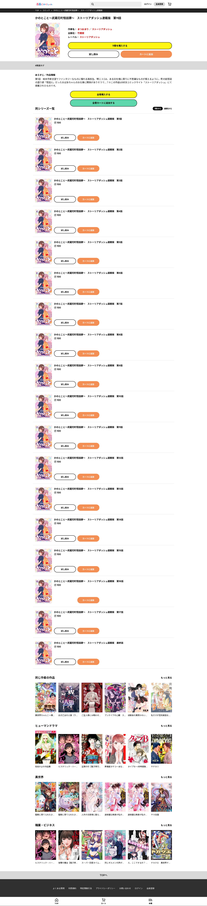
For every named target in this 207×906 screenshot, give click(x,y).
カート (103, 903)
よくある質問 (58, 888)
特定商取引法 (86, 888)
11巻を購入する (119, 45)
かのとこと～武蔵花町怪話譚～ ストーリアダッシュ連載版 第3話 (88, 180)
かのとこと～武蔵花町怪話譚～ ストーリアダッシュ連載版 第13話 (88, 488)
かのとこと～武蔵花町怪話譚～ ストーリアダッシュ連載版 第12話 (88, 457)
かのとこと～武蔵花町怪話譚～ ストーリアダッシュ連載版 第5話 (88, 242)
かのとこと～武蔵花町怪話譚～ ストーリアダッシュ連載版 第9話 (88, 365)
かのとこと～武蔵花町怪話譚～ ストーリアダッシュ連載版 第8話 (88, 334)
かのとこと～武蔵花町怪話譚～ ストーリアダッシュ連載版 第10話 (88, 396)
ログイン (148, 4)
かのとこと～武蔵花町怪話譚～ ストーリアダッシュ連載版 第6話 (88, 273)
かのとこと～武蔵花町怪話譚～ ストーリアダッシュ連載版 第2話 (88, 149)
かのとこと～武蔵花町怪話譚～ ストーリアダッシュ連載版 (77, 10)
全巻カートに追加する (103, 103)
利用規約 (72, 888)
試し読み (93, 54)
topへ (103, 875)
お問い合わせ (125, 888)
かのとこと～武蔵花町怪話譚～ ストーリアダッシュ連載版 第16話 (88, 581)
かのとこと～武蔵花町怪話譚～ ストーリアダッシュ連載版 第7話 (88, 303)
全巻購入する (103, 94)
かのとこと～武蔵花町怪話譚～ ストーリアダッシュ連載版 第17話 (88, 612)
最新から (168, 108)
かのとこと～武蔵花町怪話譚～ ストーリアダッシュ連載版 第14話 (88, 519)
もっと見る (166, 677)
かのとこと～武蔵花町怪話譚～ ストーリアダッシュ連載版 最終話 (88, 642)
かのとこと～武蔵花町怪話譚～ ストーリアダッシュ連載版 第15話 (88, 550)
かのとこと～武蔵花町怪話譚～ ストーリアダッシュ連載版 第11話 (88, 427)
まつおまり (83, 29)
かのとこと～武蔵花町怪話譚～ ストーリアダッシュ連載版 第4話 (88, 211)
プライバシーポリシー (105, 888)
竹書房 (80, 33)
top (37, 10)
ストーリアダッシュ (102, 29)
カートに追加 (146, 54)
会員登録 (159, 4)
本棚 (150, 903)
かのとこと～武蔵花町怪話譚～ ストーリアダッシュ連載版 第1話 (88, 118)
